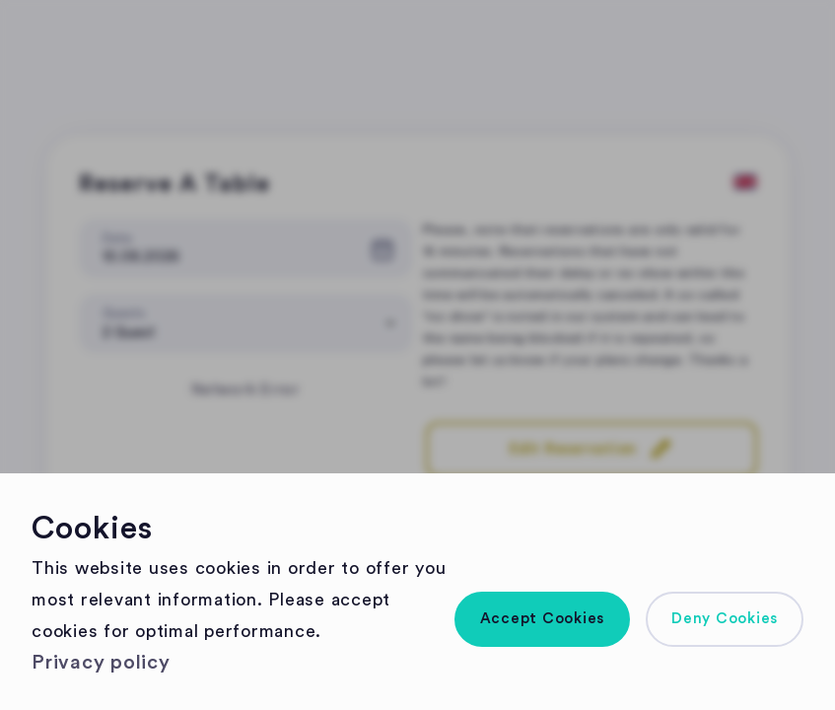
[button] (542, 619)
